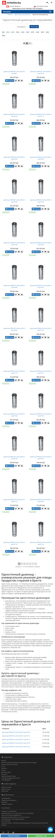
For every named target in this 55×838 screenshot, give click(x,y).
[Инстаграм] (3, 832)
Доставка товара (6, 772)
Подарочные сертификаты (8, 800)
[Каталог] (50, 11)
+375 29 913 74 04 (42, 6)
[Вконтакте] (13, 832)
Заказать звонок (14, 836)
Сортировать (22, 27)
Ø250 (3, 35)
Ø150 (32, 32)
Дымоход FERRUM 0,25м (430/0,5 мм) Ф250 (14, 158)
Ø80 (3, 32)
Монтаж (3, 760)
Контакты (4, 768)
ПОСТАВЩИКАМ (6, 780)
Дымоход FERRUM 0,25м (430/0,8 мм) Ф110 (40, 372)
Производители (5, 798)
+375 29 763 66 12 (15, 6)
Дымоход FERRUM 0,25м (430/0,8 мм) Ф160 (40, 244)
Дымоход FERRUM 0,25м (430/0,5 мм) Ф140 (40, 201)
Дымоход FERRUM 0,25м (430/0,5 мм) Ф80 (14, 72)
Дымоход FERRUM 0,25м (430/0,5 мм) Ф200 (40, 500)
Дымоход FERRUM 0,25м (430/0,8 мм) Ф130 (40, 286)
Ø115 (12, 32)
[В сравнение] (22, 80)
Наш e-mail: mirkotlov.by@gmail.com (11, 815)
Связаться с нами (6, 787)
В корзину (9, 80)
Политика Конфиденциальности (10, 778)
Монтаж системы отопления (9, 764)
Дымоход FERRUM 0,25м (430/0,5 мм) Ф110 (14, 500)
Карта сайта (4, 791)
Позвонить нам (41, 836)
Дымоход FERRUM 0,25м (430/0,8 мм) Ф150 (40, 415)
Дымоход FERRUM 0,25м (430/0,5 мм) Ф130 (14, 415)
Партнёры (4, 802)
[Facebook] (8, 832)
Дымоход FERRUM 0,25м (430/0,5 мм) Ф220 (14, 115)
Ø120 (17, 32)
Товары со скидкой (6, 804)
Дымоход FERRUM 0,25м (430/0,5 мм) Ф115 (14, 372)
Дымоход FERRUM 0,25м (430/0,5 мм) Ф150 (14, 543)
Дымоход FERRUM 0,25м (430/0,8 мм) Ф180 (14, 244)
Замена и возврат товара (8, 776)
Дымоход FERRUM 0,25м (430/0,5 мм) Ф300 (14, 286)
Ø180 (42, 32)
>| (35, 564)
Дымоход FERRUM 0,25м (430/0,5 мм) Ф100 (14, 201)
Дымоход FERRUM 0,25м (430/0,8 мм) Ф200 (14, 329)
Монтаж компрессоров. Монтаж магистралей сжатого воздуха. (19, 762)
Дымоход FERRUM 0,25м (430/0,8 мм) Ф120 (40, 543)
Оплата (3, 770)
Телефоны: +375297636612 (8, 811)
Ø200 (47, 32)
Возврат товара (5, 789)
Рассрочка (4, 774)
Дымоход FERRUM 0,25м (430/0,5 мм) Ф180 (40, 158)
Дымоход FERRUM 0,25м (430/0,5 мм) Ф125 (40, 329)
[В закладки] (18, 80)
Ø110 (7, 32)
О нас (3, 766)
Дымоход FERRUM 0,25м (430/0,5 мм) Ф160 (14, 458)
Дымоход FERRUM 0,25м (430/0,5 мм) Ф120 (40, 72)
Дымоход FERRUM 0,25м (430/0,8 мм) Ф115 (40, 115)
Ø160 (37, 32)
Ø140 (27, 32)
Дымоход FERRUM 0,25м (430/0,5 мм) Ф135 (40, 458)
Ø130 (22, 32)
